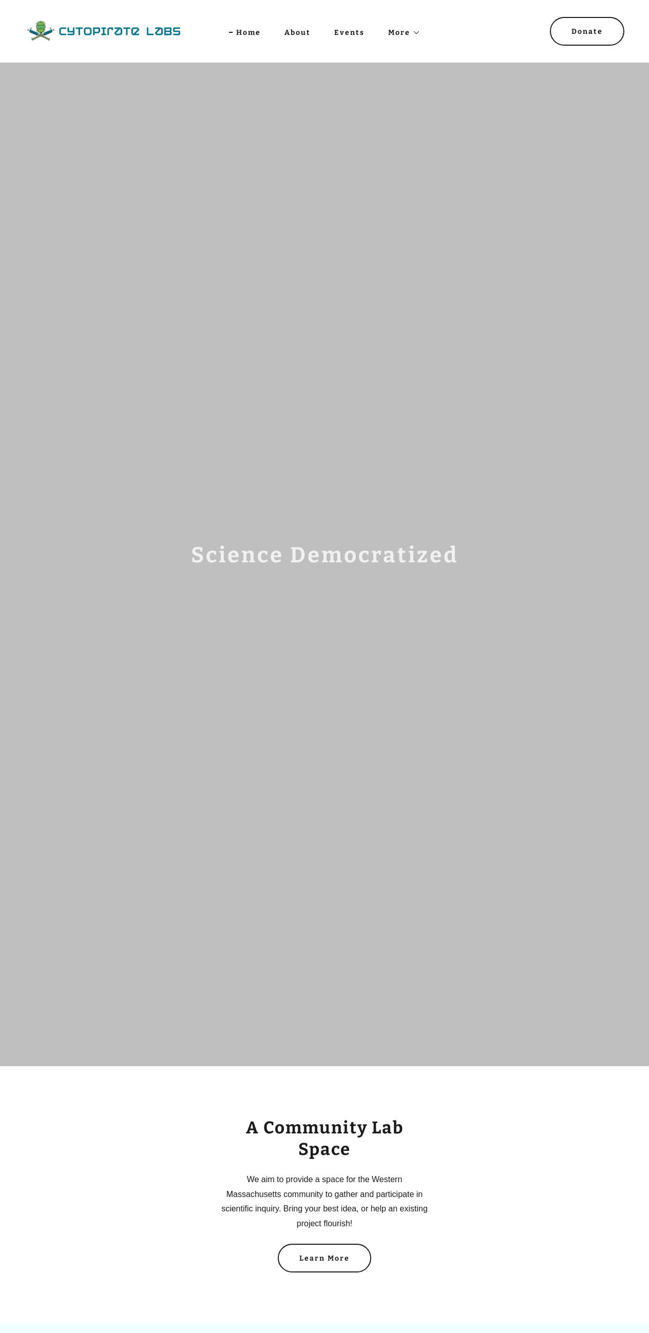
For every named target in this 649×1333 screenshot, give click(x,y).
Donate (587, 31)
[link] (104, 30)
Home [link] (248, 32)
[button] (401, 33)
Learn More (324, 1258)
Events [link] (349, 32)
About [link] (297, 32)
